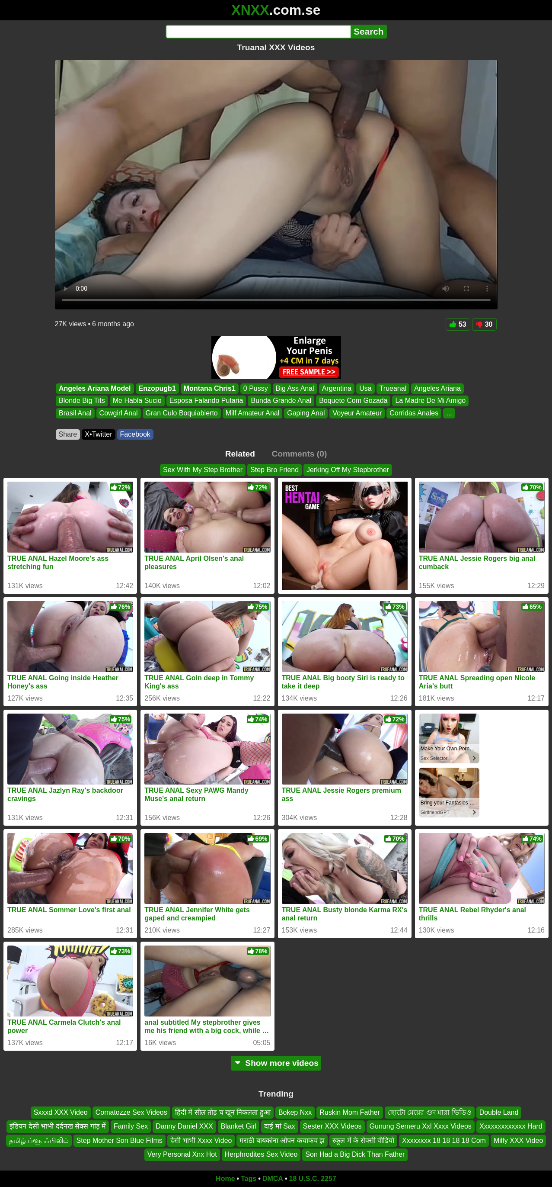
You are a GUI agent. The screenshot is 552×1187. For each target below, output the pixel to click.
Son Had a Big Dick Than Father (355, 1154)
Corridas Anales (413, 413)
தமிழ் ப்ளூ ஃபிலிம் (39, 1140)
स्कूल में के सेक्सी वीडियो (363, 1140)
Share (68, 434)
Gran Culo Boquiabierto (181, 413)
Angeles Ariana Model (95, 388)
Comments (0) (299, 453)
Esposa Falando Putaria (206, 401)
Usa (365, 388)
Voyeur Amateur (357, 413)
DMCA (272, 1178)
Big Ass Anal (294, 388)
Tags (248, 1178)
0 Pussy (255, 388)
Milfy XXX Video (518, 1140)
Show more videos (276, 1063)
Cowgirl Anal (118, 413)
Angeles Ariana (437, 388)
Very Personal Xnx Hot (182, 1154)
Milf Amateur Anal (252, 413)
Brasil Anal (75, 413)
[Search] (258, 32)
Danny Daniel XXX (184, 1126)
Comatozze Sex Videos (131, 1112)
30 (484, 324)
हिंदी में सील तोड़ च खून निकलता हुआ (223, 1112)
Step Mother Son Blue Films (120, 1140)
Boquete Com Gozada (353, 401)
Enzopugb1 (156, 388)
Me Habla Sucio (136, 401)
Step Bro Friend (274, 469)
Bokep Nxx (295, 1112)
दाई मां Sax (279, 1126)
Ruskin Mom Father (349, 1112)
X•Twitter (98, 434)
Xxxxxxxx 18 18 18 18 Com (444, 1140)
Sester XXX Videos (332, 1126)
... (449, 413)
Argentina (336, 388)
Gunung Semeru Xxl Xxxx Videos (421, 1126)
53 (458, 324)
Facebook (135, 434)
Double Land (499, 1112)
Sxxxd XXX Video (61, 1112)
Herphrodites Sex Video (261, 1154)
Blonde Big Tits (82, 401)
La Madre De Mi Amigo (430, 401)
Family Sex (131, 1126)
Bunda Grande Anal (281, 401)
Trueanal (392, 388)
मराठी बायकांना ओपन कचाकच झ (282, 1140)
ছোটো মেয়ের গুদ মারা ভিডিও (430, 1112)
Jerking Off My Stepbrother (347, 469)
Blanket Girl (239, 1126)
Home (225, 1178)
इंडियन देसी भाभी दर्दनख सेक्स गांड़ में (58, 1126)
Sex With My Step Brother (202, 469)
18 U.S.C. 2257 (312, 1178)
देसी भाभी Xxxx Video (201, 1140)
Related (240, 453)
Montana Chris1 (209, 388)
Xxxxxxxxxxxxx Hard (510, 1126)
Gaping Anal (306, 413)
